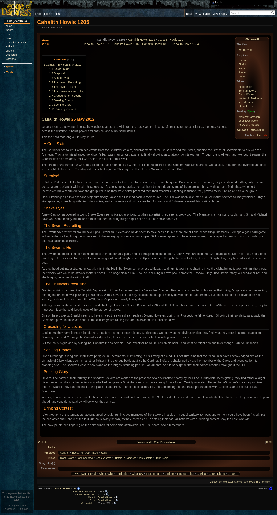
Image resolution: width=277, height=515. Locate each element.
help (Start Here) (17, 21)
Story (92, 500)
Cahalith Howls (56, 119)
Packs (51, 447)
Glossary (137, 473)
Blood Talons (246, 86)
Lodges (169, 473)
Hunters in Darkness (250, 98)
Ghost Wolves (246, 94)
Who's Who (245, 49)
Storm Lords (246, 106)
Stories (201, 473)
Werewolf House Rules (251, 130)
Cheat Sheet (216, 473)
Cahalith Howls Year (85, 494)
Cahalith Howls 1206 (141, 39)
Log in (218, 2)
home (9, 26)
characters (11, 54)
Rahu (242, 76)
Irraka (242, 68)
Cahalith (243, 60)
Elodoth (243, 64)
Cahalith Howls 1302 (126, 44)
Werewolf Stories (232, 481)
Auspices (49, 452)
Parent (91, 497)
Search (235, 13)
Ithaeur (243, 72)
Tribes (51, 457)
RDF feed (263, 488)
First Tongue (154, 473)
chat (8, 34)
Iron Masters (246, 102)
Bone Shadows (247, 90)
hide (70, 59)
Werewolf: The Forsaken (156, 442)
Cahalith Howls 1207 (171, 39)
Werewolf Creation (249, 117)
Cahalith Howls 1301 (96, 44)
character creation (16, 42)
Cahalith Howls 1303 (155, 44)
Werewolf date (88, 503)
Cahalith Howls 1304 (185, 44)
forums (9, 30)
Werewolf (252, 39)
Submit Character (249, 120)
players (10, 50)
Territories (122, 473)
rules (8, 38)
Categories (215, 481)
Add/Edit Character (249, 124)
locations (11, 58)
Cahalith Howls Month (84, 491)
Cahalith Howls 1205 (64, 488)
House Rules (185, 473)
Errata (232, 473)
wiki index (11, 46)
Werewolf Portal (85, 473)
